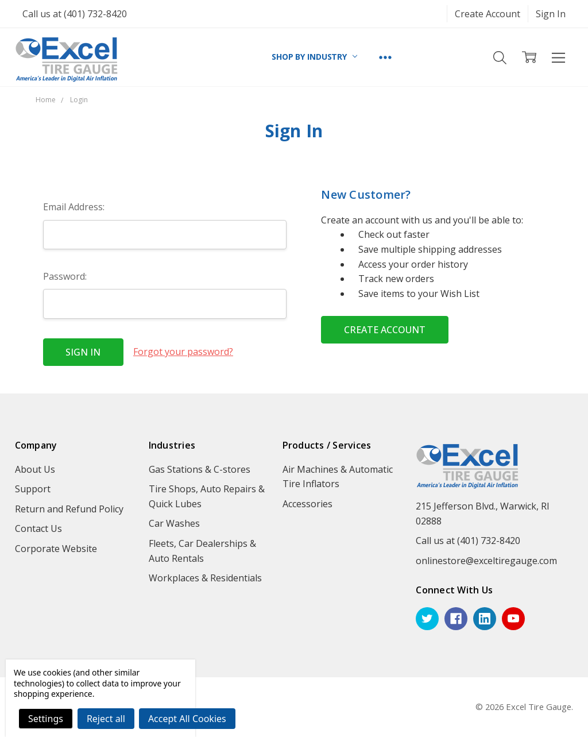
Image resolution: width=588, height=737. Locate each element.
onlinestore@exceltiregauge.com (486, 560)
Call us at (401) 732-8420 (74, 13)
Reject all (106, 718)
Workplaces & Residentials (205, 578)
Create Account (487, 13)
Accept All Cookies (187, 718)
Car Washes (174, 523)
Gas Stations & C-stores (199, 469)
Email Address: (74, 206)
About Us (35, 469)
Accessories (307, 503)
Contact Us (38, 528)
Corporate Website (56, 548)
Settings (45, 718)
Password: (65, 276)
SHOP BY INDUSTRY (314, 56)
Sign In (551, 13)
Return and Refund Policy (69, 509)
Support (33, 489)
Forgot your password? (183, 351)
